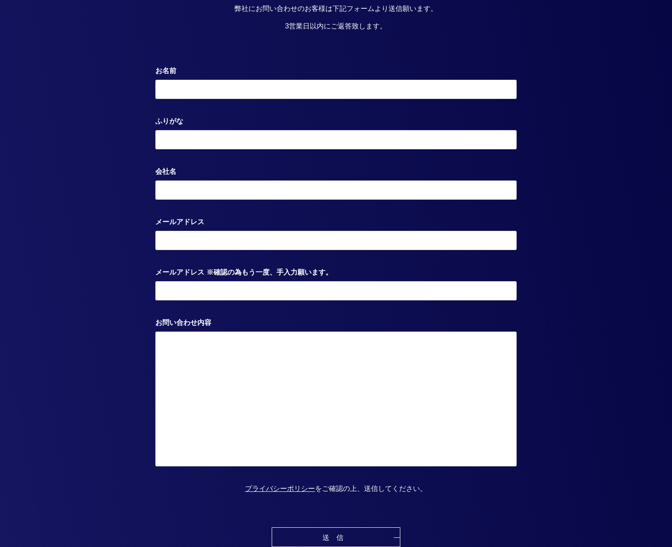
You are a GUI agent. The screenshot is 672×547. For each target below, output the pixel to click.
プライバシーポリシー (280, 488)
